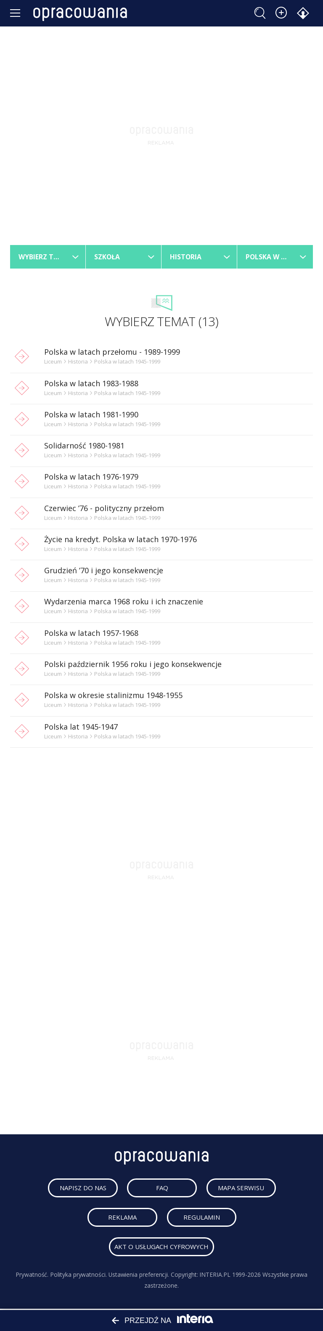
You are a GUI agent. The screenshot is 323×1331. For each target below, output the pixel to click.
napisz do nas (84, 1189)
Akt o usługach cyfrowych (161, 1248)
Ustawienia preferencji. (138, 1276)
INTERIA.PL (215, 1276)
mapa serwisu (242, 1189)
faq (163, 1189)
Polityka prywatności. (78, 1276)
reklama (123, 1218)
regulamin (202, 1218)
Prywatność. (32, 1276)
